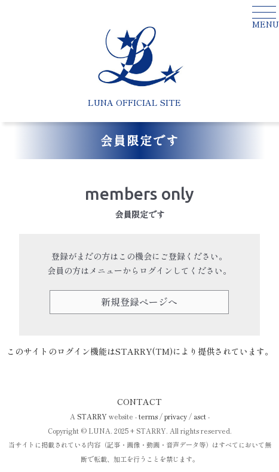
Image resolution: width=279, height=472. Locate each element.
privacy (175, 416)
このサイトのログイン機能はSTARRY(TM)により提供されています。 (140, 351)
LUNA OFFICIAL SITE (134, 102)
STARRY (92, 416)
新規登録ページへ (139, 301)
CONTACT (139, 401)
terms (148, 416)
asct (200, 416)
